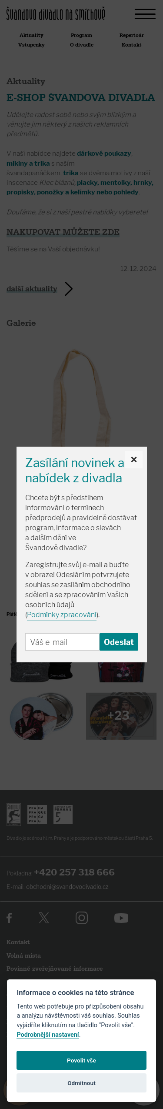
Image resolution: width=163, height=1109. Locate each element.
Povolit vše (81, 1060)
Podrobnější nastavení (48, 1035)
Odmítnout (81, 1082)
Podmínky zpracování (61, 615)
